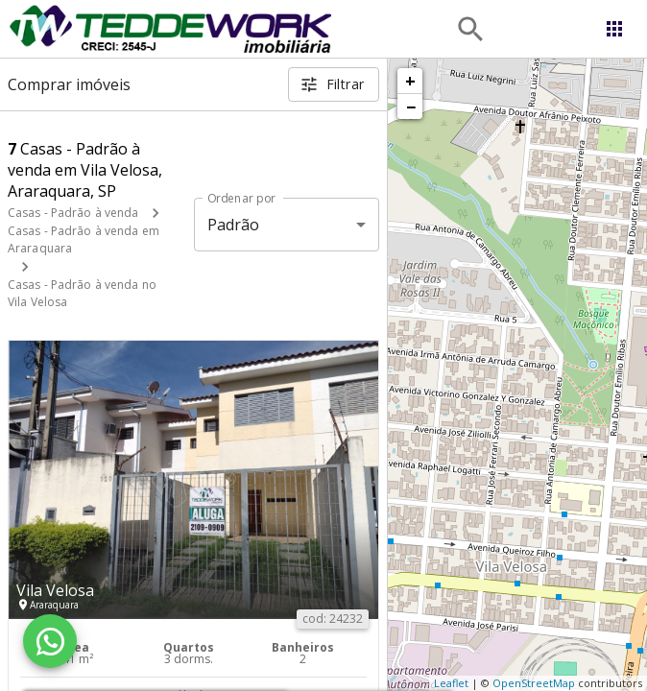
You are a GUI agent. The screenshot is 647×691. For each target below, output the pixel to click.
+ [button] (410, 80)
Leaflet (451, 683)
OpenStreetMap (533, 683)
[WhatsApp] (50, 641)
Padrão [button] (233, 224)
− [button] (411, 106)
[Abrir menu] (614, 29)
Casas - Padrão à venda (73, 212)
